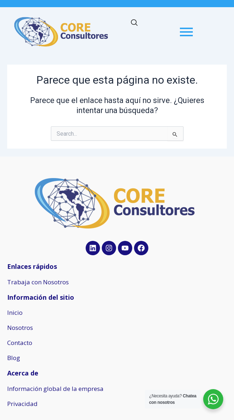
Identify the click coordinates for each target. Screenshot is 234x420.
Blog (13, 358)
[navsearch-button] (134, 23)
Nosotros (20, 327)
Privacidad (22, 404)
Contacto (19, 343)
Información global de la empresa (55, 388)
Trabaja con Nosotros (38, 282)
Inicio (15, 312)
